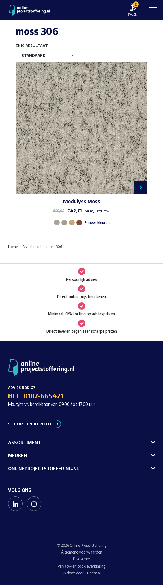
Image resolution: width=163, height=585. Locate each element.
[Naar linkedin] (15, 503)
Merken (17, 455)
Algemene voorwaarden (81, 552)
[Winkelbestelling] (47, 55)
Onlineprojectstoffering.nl (43, 468)
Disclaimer (81, 558)
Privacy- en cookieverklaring (82, 566)
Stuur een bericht (30, 424)
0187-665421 (43, 395)
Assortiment (24, 442)
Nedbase (94, 573)
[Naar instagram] (34, 503)
